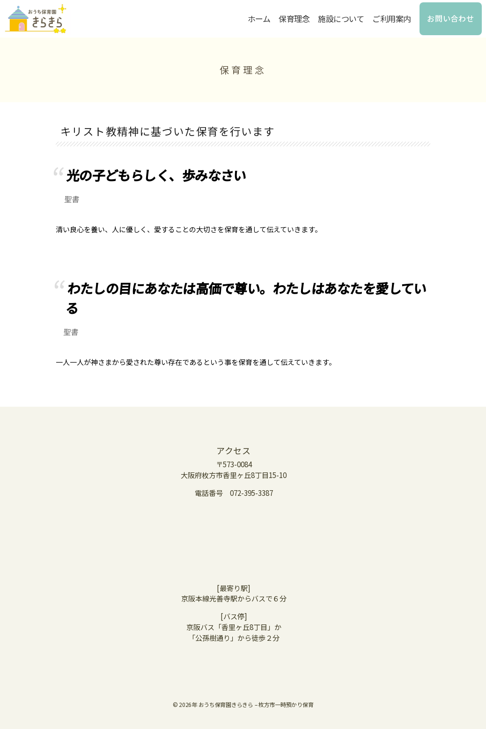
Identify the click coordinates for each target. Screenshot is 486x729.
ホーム (259, 18)
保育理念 (294, 18)
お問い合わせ (450, 18)
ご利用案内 (391, 18)
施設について (341, 18)
